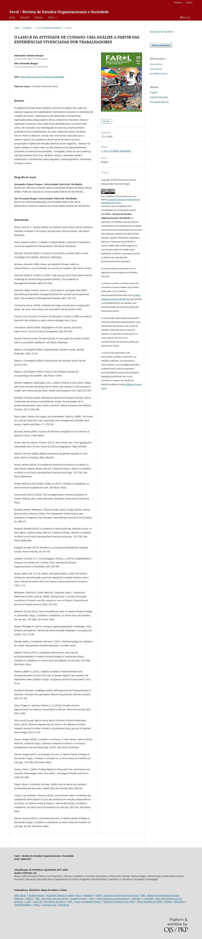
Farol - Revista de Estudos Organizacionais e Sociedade (59, 11)
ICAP (91, 898)
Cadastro (178, 2)
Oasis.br (37, 901)
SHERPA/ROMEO (22, 904)
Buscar (185, 17)
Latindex (136, 898)
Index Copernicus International (112, 898)
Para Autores (156, 68)
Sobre (51, 17)
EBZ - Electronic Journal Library (52, 898)
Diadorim (89, 895)
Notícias (38, 17)
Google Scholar (78, 898)
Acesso (189, 2)
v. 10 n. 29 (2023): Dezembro (48, 27)
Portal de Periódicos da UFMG (119, 901)
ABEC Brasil (20, 895)
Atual (12, 17)
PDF (107, 121)
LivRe (28, 901)
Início (16, 27)
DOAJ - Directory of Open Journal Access (117, 895)
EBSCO (29, 898)
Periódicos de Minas (54, 901)
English (154, 92)
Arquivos (24, 17)
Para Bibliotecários (158, 73)
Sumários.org (49, 904)
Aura (78, 895)
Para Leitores (156, 64)
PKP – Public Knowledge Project (84, 901)
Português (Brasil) (159, 101)
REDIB (168, 901)
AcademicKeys (36, 895)
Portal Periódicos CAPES (149, 901)
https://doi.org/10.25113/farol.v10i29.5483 (42, 76)
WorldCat (64, 904)
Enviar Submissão (161, 45)
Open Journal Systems (161, 31)
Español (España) (159, 97)
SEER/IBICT (179, 901)
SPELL (37, 904)
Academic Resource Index (60, 895)
